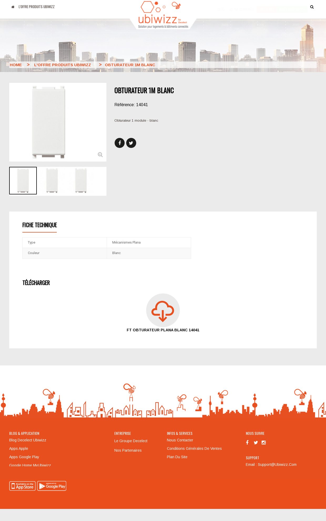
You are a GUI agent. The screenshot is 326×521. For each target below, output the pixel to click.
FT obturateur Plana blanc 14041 (163, 330)
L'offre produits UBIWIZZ (37, 6)
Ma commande (242, 6)
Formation (175, 465)
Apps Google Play (24, 457)
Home (16, 65)
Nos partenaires (128, 450)
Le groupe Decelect (130, 441)
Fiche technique (39, 225)
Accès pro (266, 6)
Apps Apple (18, 448)
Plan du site (177, 457)
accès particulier (292, 6)
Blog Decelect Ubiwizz (27, 440)
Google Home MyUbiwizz (30, 465)
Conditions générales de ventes (194, 448)
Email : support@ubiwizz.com (271, 464)
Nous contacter (180, 440)
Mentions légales (129, 460)
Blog (221, 6)
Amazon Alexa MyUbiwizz (30, 474)
